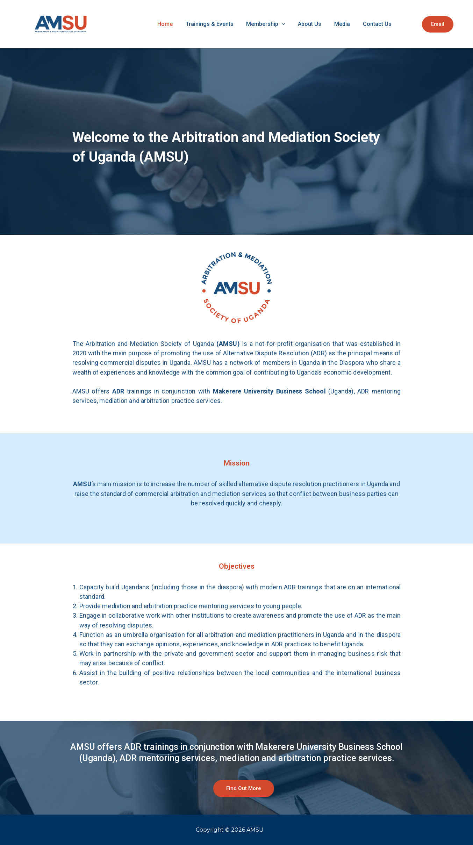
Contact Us (383, 24)
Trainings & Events (239, 24)
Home (200, 24)
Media (354, 24)
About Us (327, 24)
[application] (305, 24)
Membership (289, 24)
